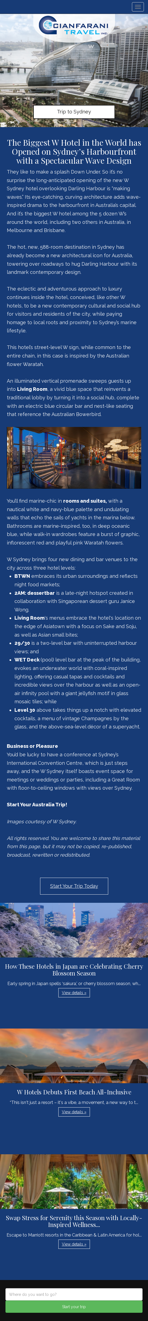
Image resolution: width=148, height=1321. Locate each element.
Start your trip (74, 1307)
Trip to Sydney (74, 112)
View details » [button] (74, 993)
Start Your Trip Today (74, 886)
